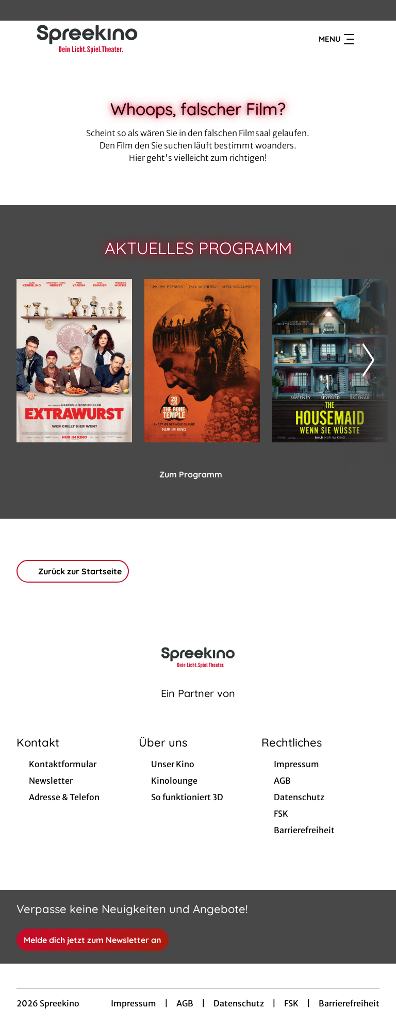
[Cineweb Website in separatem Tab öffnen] (198, 706)
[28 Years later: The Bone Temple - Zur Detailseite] (202, 360)
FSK (291, 1003)
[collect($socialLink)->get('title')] (18, 10)
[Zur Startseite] (88, 39)
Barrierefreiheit (349, 1003)
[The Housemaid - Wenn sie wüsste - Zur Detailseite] (330, 360)
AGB (184, 1003)
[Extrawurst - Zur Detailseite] (74, 360)
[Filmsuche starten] (369, 39)
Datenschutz (238, 1003)
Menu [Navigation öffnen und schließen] (336, 39)
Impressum (133, 1003)
